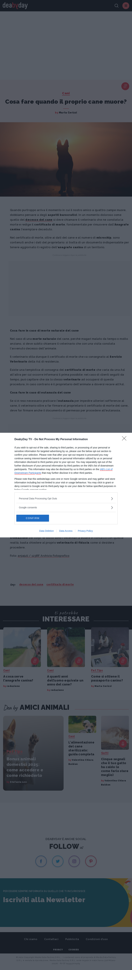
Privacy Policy (85, 530)
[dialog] (66, 485)
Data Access (66, 530)
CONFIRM (32, 518)
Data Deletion (46, 530)
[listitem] (66, 498)
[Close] (125, 439)
